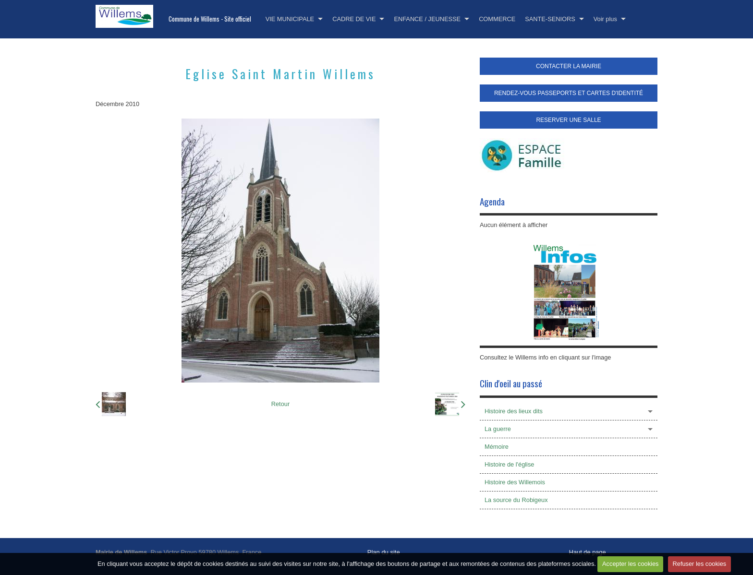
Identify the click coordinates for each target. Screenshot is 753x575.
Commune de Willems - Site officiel (210, 19)
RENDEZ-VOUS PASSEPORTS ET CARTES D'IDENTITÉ (568, 93)
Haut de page (587, 552)
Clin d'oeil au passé (511, 383)
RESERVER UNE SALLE (568, 120)
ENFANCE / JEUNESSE (427, 19)
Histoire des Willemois (515, 482)
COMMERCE (497, 19)
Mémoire (497, 446)
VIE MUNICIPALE (290, 19)
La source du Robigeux (516, 499)
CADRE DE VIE (354, 19)
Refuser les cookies (700, 563)
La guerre (498, 428)
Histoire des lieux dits (514, 411)
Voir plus (605, 19)
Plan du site (383, 552)
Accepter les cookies (630, 563)
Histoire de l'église (509, 464)
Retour (280, 403)
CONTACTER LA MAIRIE (568, 66)
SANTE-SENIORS (550, 19)
